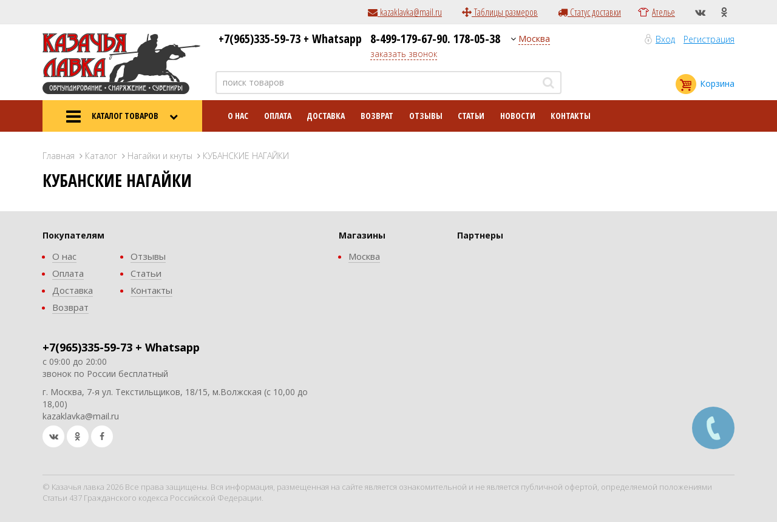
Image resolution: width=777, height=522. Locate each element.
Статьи (471, 115)
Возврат (377, 115)
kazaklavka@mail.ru (405, 12)
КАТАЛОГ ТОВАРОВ (122, 116)
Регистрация (709, 39)
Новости (517, 115)
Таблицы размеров (500, 12)
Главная (58, 155)
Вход (665, 39)
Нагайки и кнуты (159, 155)
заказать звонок (403, 53)
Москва (534, 38)
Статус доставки (589, 12)
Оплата (277, 115)
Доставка (326, 115)
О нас (238, 115)
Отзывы (426, 115)
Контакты (571, 115)
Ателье (663, 12)
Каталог (101, 155)
